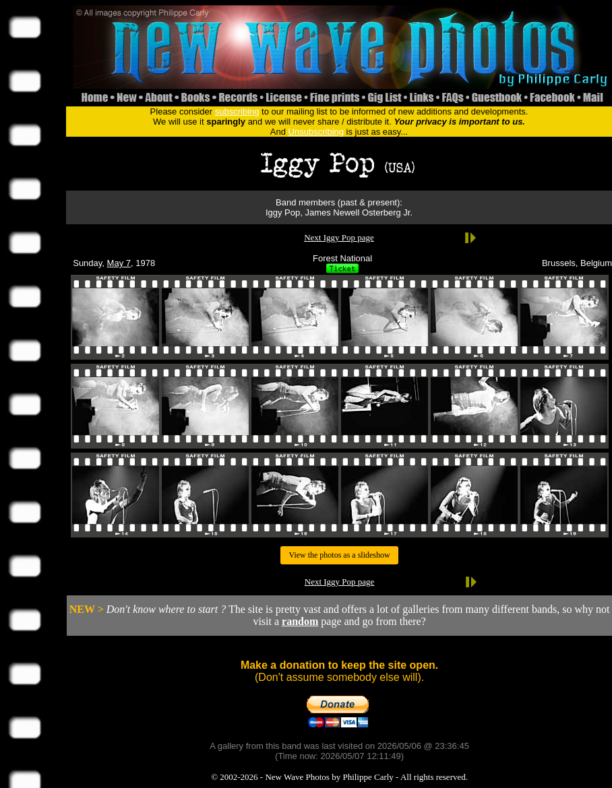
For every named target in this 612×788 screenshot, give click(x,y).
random (300, 621)
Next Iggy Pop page (339, 237)
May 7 (119, 263)
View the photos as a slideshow (339, 555)
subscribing (237, 111)
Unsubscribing (316, 132)
